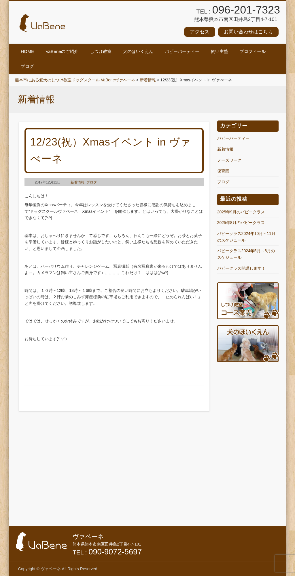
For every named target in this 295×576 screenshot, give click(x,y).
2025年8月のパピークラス (241, 222)
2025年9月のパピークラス (241, 212)
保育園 (223, 171)
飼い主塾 (219, 51)
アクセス (199, 32)
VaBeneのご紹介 (62, 51)
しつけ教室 (100, 51)
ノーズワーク (229, 160)
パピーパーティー (182, 51)
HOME (27, 51)
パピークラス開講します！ (241, 268)
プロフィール (253, 51)
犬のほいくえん (138, 51)
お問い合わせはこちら (248, 32)
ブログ (27, 66)
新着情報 (77, 182)
